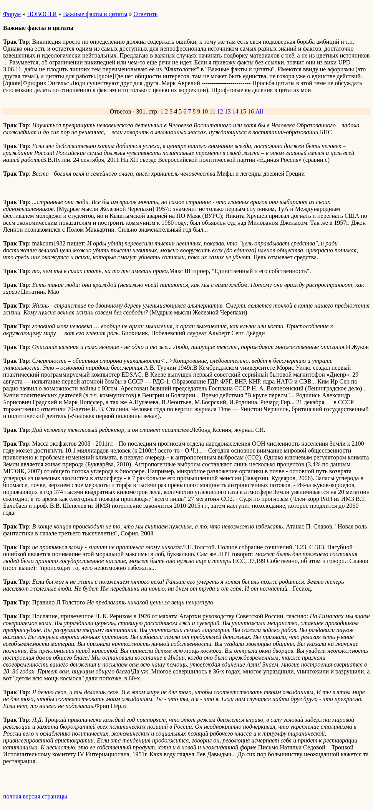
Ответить (145, 14)
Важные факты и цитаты (95, 14)
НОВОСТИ (42, 14)
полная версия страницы (35, 796)
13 (228, 111)
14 (235, 111)
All (259, 111)
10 (205, 111)
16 (251, 111)
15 (243, 111)
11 (212, 111)
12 (220, 111)
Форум (12, 14)
